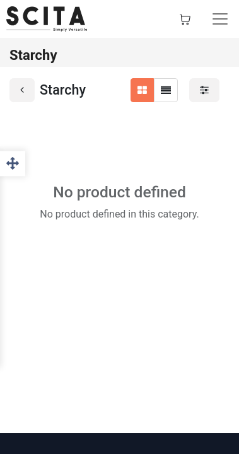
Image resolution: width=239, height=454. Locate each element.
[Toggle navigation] (220, 19)
